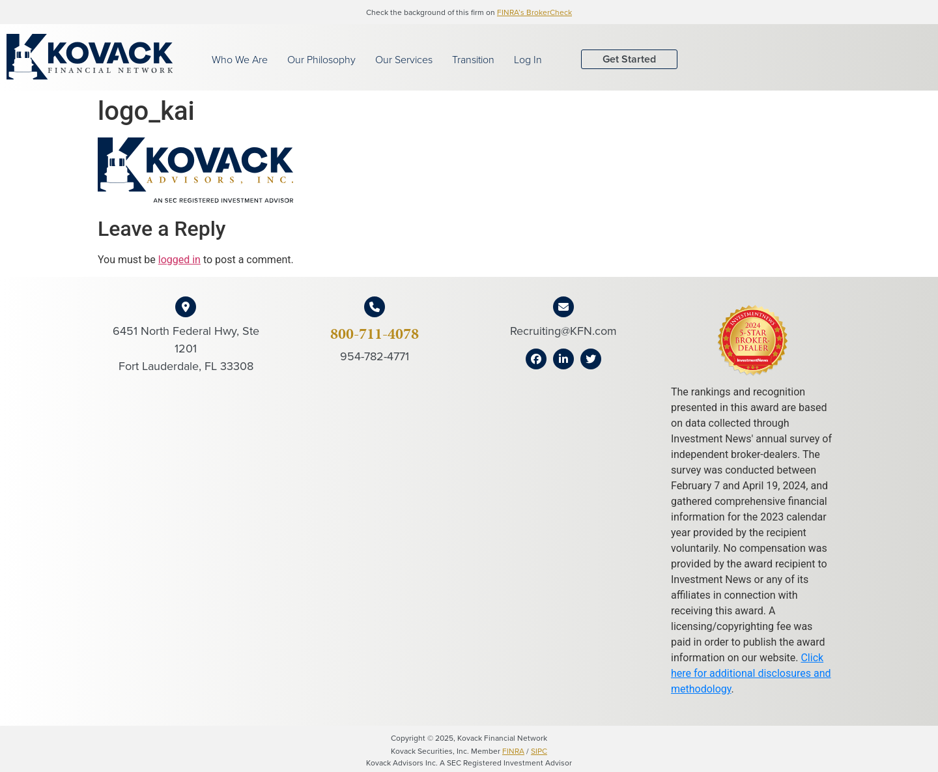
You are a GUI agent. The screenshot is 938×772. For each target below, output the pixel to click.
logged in (179, 259)
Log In (528, 59)
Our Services (404, 59)
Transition (473, 59)
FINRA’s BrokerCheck (534, 12)
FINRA (513, 750)
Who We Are (240, 59)
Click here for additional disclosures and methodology (751, 673)
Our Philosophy (321, 59)
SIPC (539, 750)
